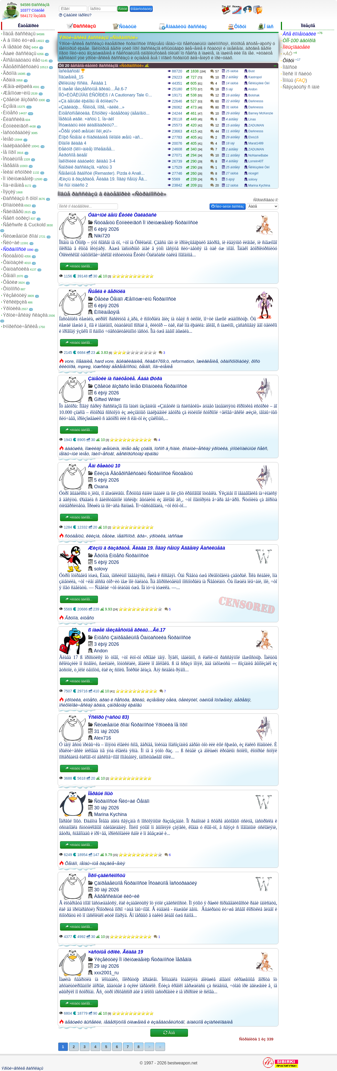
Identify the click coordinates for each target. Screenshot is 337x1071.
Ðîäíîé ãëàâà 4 (72, 143)
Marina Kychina (259, 185)
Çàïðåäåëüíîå (125, 637)
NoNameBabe (258, 155)
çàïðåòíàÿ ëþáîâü (124, 705)
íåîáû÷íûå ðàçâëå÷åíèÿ (102, 863)
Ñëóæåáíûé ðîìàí (20, 236)
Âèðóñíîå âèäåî (73, 155)
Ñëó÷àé (11, 242)
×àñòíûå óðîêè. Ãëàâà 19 (115, 952)
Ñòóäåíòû (13, 255)
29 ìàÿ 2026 (106, 966)
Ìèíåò (8, 139)
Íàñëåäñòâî (72, 71)
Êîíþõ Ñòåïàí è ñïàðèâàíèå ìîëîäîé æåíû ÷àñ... (101, 137)
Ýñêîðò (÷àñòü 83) (108, 717)
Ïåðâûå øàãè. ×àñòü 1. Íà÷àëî (86, 119)
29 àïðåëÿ (233, 113)
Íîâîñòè (290, 67)
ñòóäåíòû (74, 536)
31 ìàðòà (232, 107)
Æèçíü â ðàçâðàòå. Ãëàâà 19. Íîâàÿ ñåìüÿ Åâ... (103, 179)
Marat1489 (255, 143)
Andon (252, 89)
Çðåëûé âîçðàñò (20, 99)
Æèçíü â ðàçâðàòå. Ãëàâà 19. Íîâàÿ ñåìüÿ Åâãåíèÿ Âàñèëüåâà (156, 548)
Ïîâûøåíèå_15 (71, 77)
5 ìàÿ (229, 89)
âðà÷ (142, 536)
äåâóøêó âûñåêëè (83, 1022)
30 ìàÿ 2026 (106, 807)
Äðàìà (9, 79)
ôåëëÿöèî (188, 699)
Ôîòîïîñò (11, 288)
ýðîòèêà (158, 536)
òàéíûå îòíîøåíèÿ (216, 699)
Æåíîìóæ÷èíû (16, 93)
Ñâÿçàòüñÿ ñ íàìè (301, 87)
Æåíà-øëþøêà (17, 86)
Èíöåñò (10, 112)
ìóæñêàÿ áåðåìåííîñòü (114, 366)
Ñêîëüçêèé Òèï (259, 83)
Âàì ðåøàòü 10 (104, 465)
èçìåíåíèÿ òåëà (161, 699)
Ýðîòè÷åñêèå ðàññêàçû (22, 1068)
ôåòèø (108, 536)
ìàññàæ (175, 536)
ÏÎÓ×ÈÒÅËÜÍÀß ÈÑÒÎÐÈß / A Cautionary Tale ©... (105, 95)
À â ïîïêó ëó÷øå (19, 40)
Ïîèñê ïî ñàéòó (297, 73)
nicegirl (253, 173)
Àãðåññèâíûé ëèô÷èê (117, 896)
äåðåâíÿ (242, 699)
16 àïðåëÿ (233, 95)
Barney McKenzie (260, 113)
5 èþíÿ (230, 179)
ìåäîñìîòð (126, 536)
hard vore (104, 361)
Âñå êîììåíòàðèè (299, 34)
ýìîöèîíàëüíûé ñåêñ (248, 448)
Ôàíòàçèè (13, 262)
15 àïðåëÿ (233, 125)
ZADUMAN (256, 125)
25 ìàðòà (232, 71)
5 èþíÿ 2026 (106, 480)
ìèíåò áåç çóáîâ (136, 448)
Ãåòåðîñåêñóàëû (21, 66)
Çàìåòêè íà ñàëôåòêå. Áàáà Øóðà (125, 378)
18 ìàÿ (230, 143)
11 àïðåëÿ (233, 131)
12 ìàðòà (232, 185)
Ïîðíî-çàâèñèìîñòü (106, 875)
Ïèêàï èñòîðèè (17, 172)
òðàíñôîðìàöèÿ (234, 361)
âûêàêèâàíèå (129, 361)
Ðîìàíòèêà (13, 205)
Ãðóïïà (10, 73)
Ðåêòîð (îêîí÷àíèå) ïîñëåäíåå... (87, 149)
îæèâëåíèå (207, 361)
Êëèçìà (101, 473)
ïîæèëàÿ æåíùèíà (102, 448)
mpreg (84, 366)
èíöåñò (87, 617)
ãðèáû (138, 699)
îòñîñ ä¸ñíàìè (167, 448)
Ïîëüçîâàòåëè (296, 47)
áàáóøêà (73, 448)
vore (69, 361)
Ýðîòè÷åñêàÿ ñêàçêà (25, 315)
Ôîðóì (288, 60)
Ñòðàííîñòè (14, 249)
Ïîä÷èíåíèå (13, 185)
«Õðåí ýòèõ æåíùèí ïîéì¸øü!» (85, 131)
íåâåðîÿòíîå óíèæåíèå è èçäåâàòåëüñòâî (144, 1022)
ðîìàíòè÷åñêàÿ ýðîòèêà (205, 448)
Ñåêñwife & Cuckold (24, 224)
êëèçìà (93, 536)
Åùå (169, 1033)
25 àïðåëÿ (233, 167)
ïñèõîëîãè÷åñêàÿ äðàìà (82, 705)
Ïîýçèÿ (9, 191)
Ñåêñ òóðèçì (16, 218)
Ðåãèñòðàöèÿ (141, 9)
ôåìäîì (144, 366)
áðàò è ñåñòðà (114, 699)
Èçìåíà (9, 106)
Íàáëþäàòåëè (17, 145)
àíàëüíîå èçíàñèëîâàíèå (210, 1022)
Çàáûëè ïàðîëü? (75, 15)
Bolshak (254, 95)
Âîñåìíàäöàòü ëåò (21, 60)
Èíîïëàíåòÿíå (107, 312)
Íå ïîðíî (9, 152)
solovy (252, 179)
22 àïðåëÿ (233, 101)
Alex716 (102, 738)
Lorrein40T (256, 161)
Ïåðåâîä (11, 165)
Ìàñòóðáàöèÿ (16, 132)
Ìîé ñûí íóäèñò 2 (73, 185)
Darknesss (255, 101)
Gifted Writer (107, 399)
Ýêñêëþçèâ (15, 302)
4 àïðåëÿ (232, 119)
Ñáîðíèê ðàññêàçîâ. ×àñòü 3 (85, 167)
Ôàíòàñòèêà (16, 269)
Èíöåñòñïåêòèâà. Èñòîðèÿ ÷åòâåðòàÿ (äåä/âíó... (104, 113)
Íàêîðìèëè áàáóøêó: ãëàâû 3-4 (87, 161)
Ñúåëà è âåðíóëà (106, 291)
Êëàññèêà (13, 119)
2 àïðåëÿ (232, 77)
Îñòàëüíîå (13, 159)
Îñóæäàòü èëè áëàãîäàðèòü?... (88, 125)
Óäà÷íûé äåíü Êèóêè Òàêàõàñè (122, 215)
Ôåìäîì (9, 275)
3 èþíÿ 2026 (106, 644)
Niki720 (102, 235)
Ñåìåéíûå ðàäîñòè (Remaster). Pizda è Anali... (102, 173)
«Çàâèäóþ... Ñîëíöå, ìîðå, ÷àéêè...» (92, 107)
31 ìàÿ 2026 (106, 731)
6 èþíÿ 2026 (106, 229)
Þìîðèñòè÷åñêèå (20, 326)
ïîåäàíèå (84, 361)
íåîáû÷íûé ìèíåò (74, 453)
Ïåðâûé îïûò (100, 793)
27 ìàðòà (232, 173)
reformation (182, 361)
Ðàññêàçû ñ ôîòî (20, 198)
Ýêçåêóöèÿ (15, 295)
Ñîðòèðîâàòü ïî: (266, 200)
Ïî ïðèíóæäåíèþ (18, 178)
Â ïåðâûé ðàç (17, 47)
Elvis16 (253, 137)
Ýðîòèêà (12, 308)
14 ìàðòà (232, 83)
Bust (251, 71)
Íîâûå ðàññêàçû (19, 33)
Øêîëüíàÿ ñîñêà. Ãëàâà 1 (83, 83)
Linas (252, 119)
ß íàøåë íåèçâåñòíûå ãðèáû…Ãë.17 (126, 630)
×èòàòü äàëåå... (79, 266)
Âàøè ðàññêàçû (19, 53)
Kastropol (255, 77)
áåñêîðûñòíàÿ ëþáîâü (137, 453)
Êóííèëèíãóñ (15, 126)
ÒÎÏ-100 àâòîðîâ (299, 40)
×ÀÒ (287, 53)
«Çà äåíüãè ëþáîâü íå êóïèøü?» (88, 101)
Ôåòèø (10, 282)
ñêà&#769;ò (157, 361)
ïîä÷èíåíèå (163, 366)
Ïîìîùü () (295, 80)
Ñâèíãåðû (13, 211)
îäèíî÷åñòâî (102, 453)
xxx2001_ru (106, 972)
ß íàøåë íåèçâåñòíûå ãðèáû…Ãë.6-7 (93, 89)
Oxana (101, 486)
